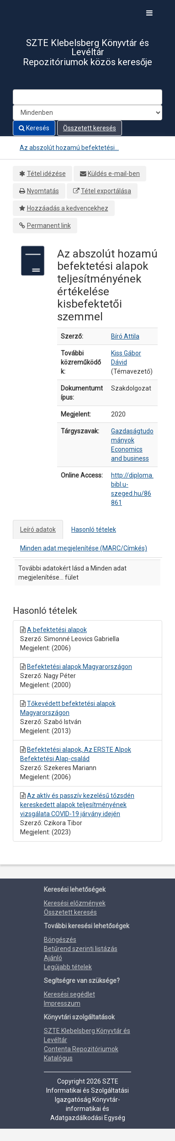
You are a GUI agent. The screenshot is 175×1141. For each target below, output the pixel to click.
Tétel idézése (46, 173)
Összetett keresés (89, 128)
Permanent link (49, 225)
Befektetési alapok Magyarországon (79, 666)
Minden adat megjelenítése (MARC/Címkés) (83, 548)
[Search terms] (87, 97)
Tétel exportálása (106, 191)
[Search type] (87, 112)
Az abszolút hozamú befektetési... (69, 147)
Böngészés (60, 939)
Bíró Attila (125, 336)
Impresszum (62, 1003)
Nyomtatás (43, 191)
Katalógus (58, 1058)
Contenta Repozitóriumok (81, 1049)
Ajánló (53, 957)
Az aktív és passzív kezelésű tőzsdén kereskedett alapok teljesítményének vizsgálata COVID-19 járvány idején (77, 804)
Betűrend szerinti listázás (80, 948)
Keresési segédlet (69, 994)
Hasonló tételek (93, 529)
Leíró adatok (38, 529)
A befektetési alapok (57, 629)
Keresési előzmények (75, 903)
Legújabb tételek (68, 967)
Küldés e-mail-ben (114, 173)
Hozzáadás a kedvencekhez (67, 208)
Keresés (34, 128)
